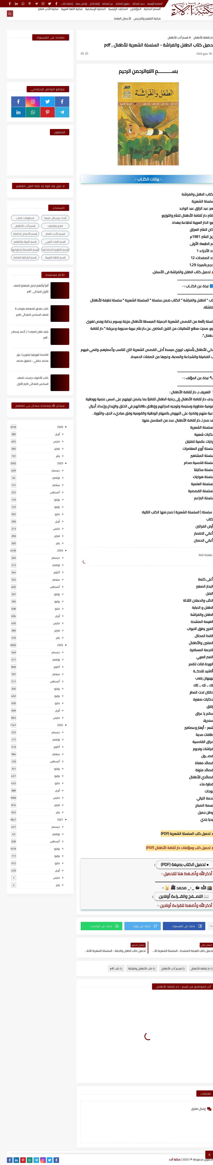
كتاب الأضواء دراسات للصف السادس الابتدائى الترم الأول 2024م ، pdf (26, 383)
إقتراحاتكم (88, 3)
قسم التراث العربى (48, 241)
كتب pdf (109, 968)
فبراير (50, 448)
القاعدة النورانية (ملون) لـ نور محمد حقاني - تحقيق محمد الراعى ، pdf (25, 360)
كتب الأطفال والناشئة (135, 968)
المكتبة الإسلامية (88, 9)
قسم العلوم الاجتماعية (48, 249)
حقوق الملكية (116, 3)
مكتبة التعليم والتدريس (140, 18)
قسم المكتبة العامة (18, 257)
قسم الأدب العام (48, 233)
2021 (53, 819)
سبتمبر (49, 484)
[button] (177, 926)
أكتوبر (50, 572)
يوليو (50, 499)
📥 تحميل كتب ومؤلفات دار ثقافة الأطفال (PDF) (174, 847)
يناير (51, 455)
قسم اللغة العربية (48, 257)
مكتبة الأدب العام (41, 9)
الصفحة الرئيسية (148, 3)
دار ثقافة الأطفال (196, 37)
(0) (77, 53)
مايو (50, 514)
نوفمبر (49, 477)
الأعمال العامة (115, 18)
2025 (53, 463)
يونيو (50, 506)
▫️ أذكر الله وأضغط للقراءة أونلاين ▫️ (179, 905)
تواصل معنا (74, 3)
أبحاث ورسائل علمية (48, 217)
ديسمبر (49, 470)
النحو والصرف (48, 225)
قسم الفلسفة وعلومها (18, 249)
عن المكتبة (100, 3)
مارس (49, 441)
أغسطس (48, 492)
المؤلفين (128, 9)
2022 (53, 724)
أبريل (50, 434)
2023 (53, 644)
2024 (53, 550)
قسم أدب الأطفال (171, 37)
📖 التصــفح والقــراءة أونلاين (177, 896)
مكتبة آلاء (167, 1159)
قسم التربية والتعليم (18, 241)
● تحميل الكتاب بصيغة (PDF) (178, 864)
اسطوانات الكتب (18, 217)
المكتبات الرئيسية (111, 9)
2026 (53, 426)
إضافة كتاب (60, 3)
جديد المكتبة (132, 3)
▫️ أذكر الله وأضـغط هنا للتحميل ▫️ (181, 873)
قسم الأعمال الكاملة (18, 233)
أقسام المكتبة (145, 9)
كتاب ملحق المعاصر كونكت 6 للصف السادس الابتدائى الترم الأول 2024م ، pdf (25, 314)
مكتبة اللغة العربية (65, 9)
